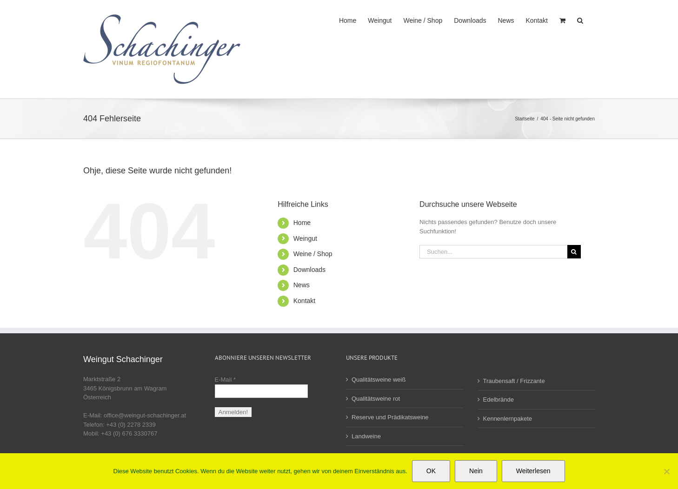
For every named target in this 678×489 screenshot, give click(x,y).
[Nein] (666, 471)
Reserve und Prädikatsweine (390, 417)
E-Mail (225, 379)
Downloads (309, 269)
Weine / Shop (312, 254)
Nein (476, 471)
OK (431, 471)
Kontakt (304, 300)
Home (302, 222)
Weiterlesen (533, 471)
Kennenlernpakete (507, 418)
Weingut (305, 238)
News (301, 285)
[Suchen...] (493, 251)
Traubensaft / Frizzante (514, 380)
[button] (580, 19)
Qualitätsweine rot (376, 398)
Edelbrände (498, 399)
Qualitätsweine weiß (378, 379)
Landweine (366, 436)
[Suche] (574, 251)
